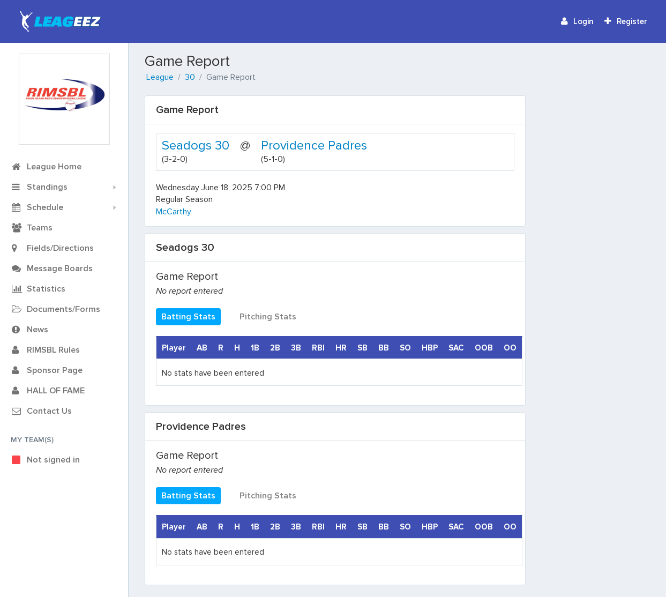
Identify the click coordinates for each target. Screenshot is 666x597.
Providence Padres (314, 145)
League (160, 77)
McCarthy (173, 211)
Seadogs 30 (195, 145)
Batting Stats (188, 316)
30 (190, 77)
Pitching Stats (268, 316)
